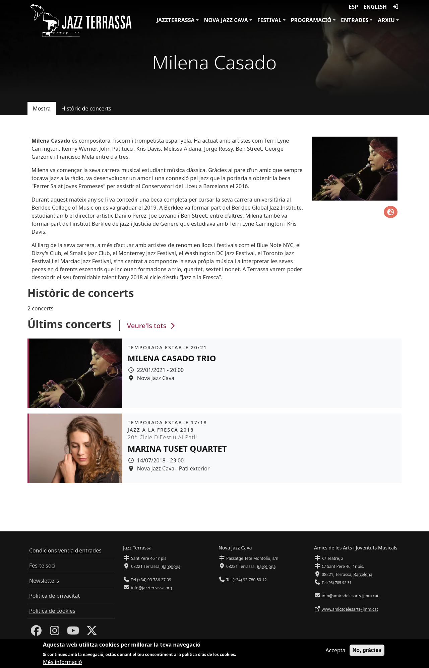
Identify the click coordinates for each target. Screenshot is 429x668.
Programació (311, 20)
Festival (269, 20)
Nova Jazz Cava (226, 20)
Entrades (354, 20)
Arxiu (386, 20)
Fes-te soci (42, 565)
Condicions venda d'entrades (65, 550)
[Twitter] (92, 632)
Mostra (42, 108)
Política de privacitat (54, 595)
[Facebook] (36, 632)
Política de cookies (52, 610)
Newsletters (44, 580)
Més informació (62, 663)
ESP (353, 6)
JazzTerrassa (176, 20)
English (375, 6)
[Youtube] (73, 632)
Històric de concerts (86, 108)
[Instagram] (54, 632)
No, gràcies (367, 651)
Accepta (335, 651)
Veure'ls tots (152, 325)
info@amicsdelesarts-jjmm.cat (349, 596)
